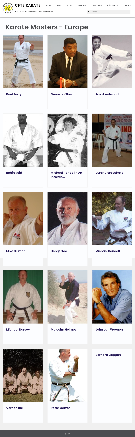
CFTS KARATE (27, 5)
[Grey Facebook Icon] (65, 433)
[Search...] (108, 12)
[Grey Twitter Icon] (69, 433)
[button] (83, 5)
